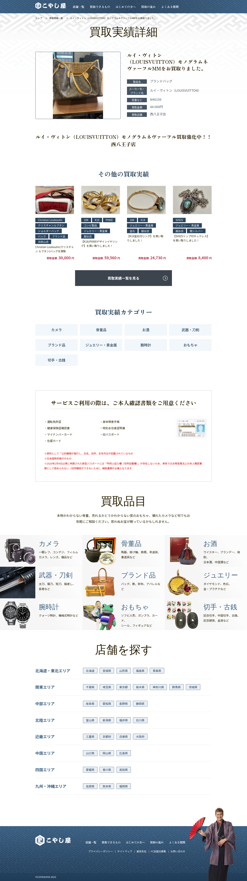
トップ (38, 18)
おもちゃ (190, 344)
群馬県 (176, 687)
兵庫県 (123, 736)
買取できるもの (100, 7)
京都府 (107, 736)
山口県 (90, 753)
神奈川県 (158, 687)
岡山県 (107, 753)
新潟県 (107, 720)
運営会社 (141, 851)
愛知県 (107, 704)
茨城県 (193, 687)
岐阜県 (90, 704)
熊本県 (107, 786)
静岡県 (140, 704)
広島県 (123, 753)
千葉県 (90, 687)
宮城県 (107, 671)
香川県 (107, 770)
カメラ (56, 329)
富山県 (90, 720)
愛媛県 (90, 770)
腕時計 (145, 344)
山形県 (123, 671)
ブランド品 (56, 344)
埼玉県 (107, 687)
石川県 (140, 720)
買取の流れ (148, 7)
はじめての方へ (126, 7)
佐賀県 (90, 786)
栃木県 (140, 687)
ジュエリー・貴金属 (101, 344)
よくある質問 (170, 7)
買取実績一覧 (56, 18)
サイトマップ (124, 851)
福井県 (123, 720)
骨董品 (101, 329)
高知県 (123, 770)
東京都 (123, 687)
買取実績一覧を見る (123, 278)
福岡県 (123, 786)
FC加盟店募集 (158, 851)
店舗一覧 (78, 7)
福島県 (140, 671)
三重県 (90, 736)
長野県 (123, 704)
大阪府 (140, 736)
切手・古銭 (56, 359)
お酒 (145, 329)
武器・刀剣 (190, 329)
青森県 (157, 671)
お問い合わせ (177, 851)
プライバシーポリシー (100, 851)
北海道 (90, 671)
